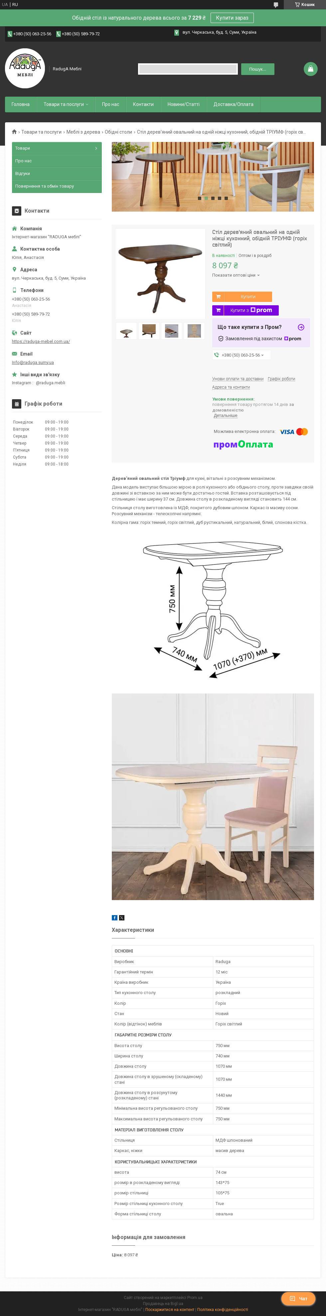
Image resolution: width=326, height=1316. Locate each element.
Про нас (110, 104)
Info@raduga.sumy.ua (33, 362)
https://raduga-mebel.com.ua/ (41, 341)
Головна (21, 104)
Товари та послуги (64, 104)
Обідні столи (118, 132)
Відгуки (22, 173)
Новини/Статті (184, 104)
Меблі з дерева (83, 132)
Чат (298, 1299)
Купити (248, 296)
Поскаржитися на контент (169, 1309)
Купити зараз (232, 18)
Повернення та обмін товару (44, 186)
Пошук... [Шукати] (257, 69)
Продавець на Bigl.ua (163, 1303)
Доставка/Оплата (233, 104)
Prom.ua (195, 1297)
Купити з (251, 310)
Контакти (143, 104)
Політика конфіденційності (222, 1309)
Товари (22, 148)
